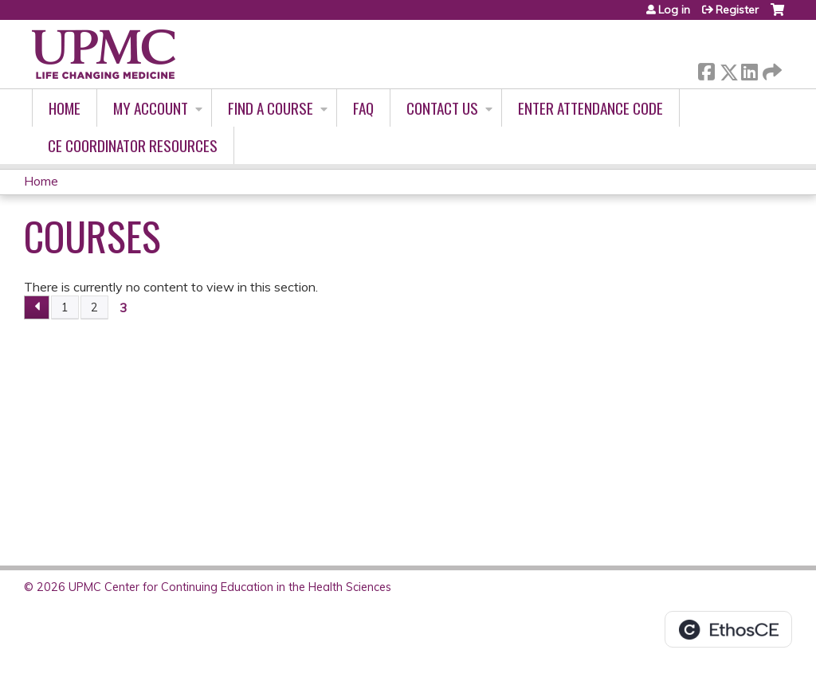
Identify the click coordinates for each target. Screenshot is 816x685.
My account (150, 107)
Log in (674, 9)
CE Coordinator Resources (133, 145)
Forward (771, 69)
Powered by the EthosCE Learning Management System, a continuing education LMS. (728, 629)
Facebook (706, 69)
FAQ (363, 107)
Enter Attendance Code (590, 107)
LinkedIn (749, 69)
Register (737, 9)
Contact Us (442, 107)
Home (64, 107)
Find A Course (270, 107)
